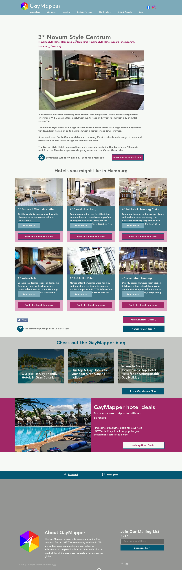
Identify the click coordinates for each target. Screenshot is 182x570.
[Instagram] (154, 7)
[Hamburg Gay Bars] (143, 329)
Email (123, 536)
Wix (54, 565)
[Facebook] (148, 7)
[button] (36, 12)
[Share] (22, 320)
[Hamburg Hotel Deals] (143, 319)
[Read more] (29, 225)
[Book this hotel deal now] (128, 157)
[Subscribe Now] (142, 547)
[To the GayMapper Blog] (143, 391)
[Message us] (41, 157)
